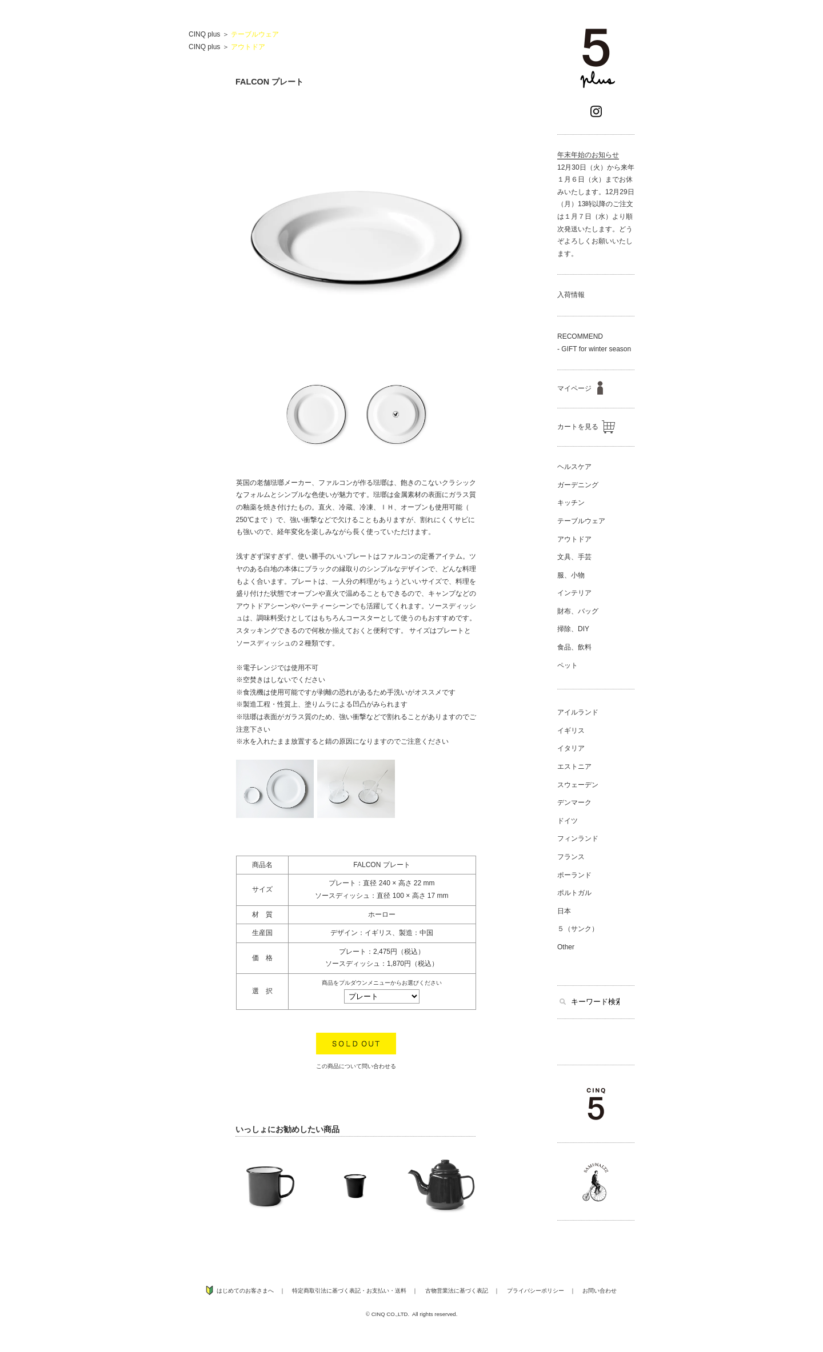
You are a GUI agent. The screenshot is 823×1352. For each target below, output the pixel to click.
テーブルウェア (255, 34)
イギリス (571, 731)
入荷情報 (571, 295)
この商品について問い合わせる (356, 1066)
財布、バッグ (577, 611)
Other (565, 947)
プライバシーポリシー (535, 1290)
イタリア (571, 748)
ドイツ (567, 821)
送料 (400, 1290)
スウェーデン (577, 785)
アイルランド (577, 712)
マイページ (580, 388)
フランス (571, 857)
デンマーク (574, 803)
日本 (564, 911)
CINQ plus (204, 34)
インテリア (574, 593)
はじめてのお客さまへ (245, 1290)
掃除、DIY (573, 629)
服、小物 (571, 575)
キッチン (571, 503)
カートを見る (586, 427)
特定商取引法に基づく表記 (326, 1290)
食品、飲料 (574, 647)
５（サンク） (577, 929)
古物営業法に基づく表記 (456, 1290)
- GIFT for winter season (594, 349)
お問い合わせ (599, 1290)
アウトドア (248, 47)
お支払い (377, 1290)
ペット (567, 665)
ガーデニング (577, 485)
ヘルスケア (574, 467)
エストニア (574, 767)
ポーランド (574, 875)
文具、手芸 (574, 557)
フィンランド (577, 839)
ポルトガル (574, 893)
